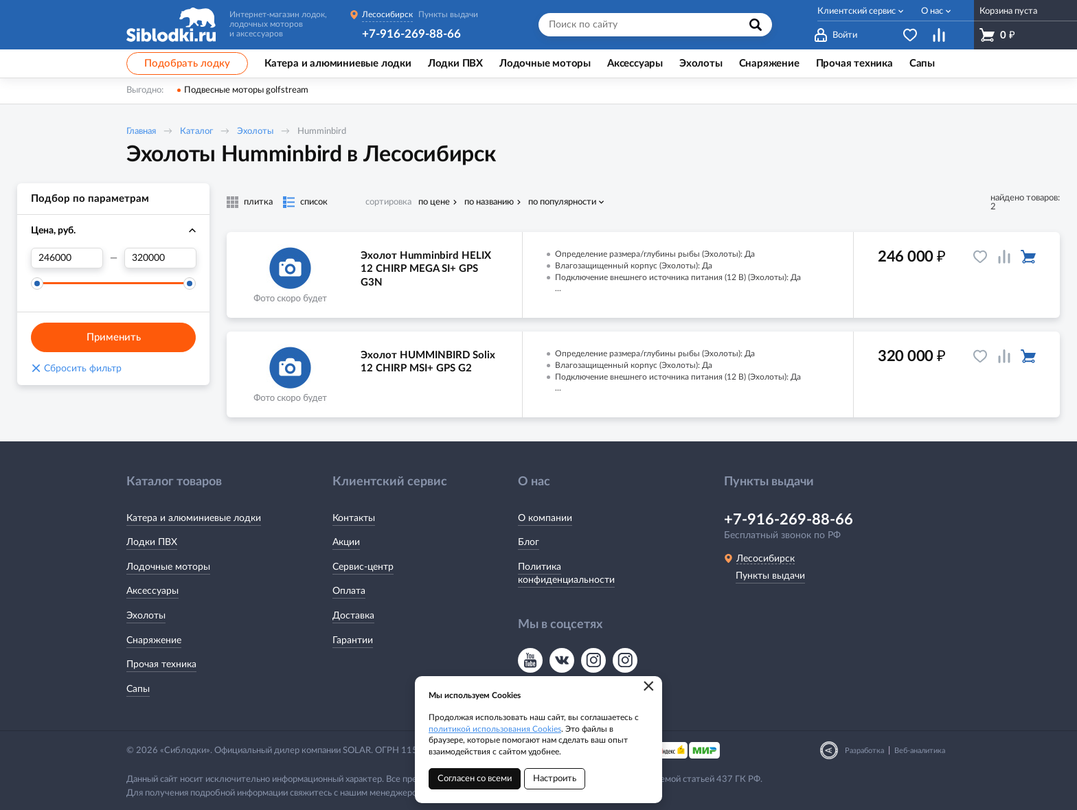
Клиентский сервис (856, 11)
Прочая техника (161, 664)
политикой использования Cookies (495, 729)
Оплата (348, 591)
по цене (434, 202)
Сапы (138, 689)
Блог (528, 542)
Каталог (196, 131)
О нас (932, 11)
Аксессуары (152, 591)
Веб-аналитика (919, 750)
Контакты (353, 518)
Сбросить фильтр (76, 368)
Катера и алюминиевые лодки (193, 518)
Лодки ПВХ (151, 542)
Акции (346, 542)
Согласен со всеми (475, 778)
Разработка (864, 750)
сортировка (388, 202)
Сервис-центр (363, 567)
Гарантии (352, 640)
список (314, 202)
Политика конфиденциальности (566, 574)
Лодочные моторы (168, 567)
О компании (545, 518)
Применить (114, 337)
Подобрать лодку (187, 63)
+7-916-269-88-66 (411, 34)
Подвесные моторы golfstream (246, 90)
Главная (141, 131)
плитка (258, 202)
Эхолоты (255, 131)
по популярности (562, 202)
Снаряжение (153, 640)
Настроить (554, 778)
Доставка (353, 616)
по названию (489, 202)
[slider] (37, 283)
